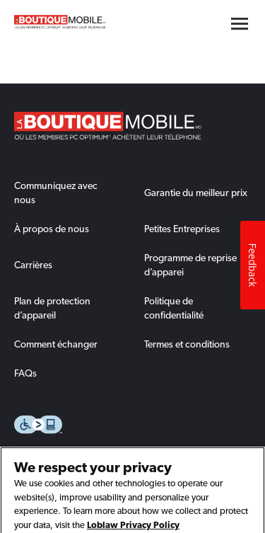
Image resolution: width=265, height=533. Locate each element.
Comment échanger (56, 344)
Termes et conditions (187, 344)
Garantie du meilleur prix (195, 192)
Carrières (33, 264)
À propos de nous (51, 228)
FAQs (25, 373)
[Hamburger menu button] (239, 24)
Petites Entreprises (182, 228)
